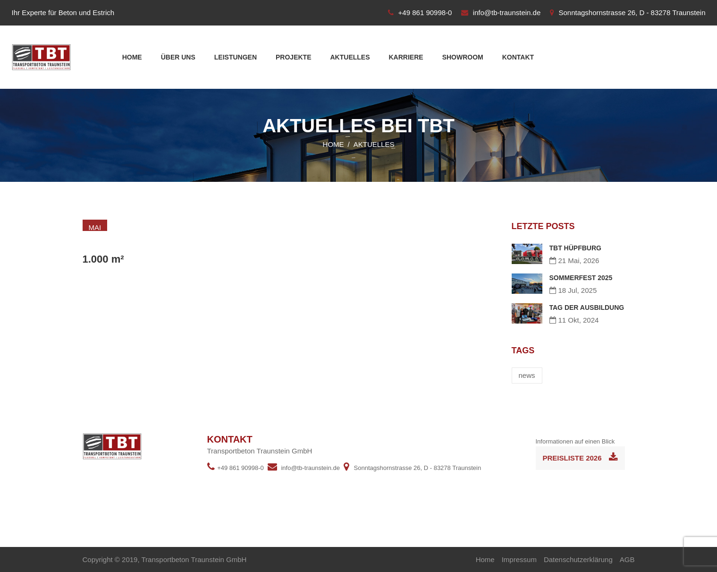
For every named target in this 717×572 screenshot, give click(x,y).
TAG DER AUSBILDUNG (586, 307)
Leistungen (235, 57)
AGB (627, 559)
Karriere (406, 57)
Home (132, 57)
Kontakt (518, 57)
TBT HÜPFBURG (575, 248)
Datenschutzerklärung (578, 559)
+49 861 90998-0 (425, 13)
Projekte (293, 57)
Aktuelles (350, 57)
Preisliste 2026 (580, 457)
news (527, 375)
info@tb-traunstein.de (507, 13)
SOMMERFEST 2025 (581, 278)
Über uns (178, 57)
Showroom (462, 57)
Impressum (519, 559)
